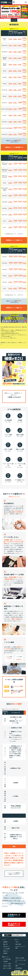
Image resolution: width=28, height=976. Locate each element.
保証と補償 (18, 944)
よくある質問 (6, 948)
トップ (4, 939)
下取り (17, 941)
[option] (14, 11)
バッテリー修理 (7, 963)
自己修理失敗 (19, 968)
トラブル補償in (9, 658)
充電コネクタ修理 (20, 958)
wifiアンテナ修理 (7, 968)
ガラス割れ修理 (7, 959)
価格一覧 (5, 944)
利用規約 (5, 953)
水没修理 (5, 961)
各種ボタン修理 (7, 966)
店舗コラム (6, 951)
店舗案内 (5, 941)
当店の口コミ (6, 946)
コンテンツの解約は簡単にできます (14, 873)
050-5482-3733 (20, 233)
